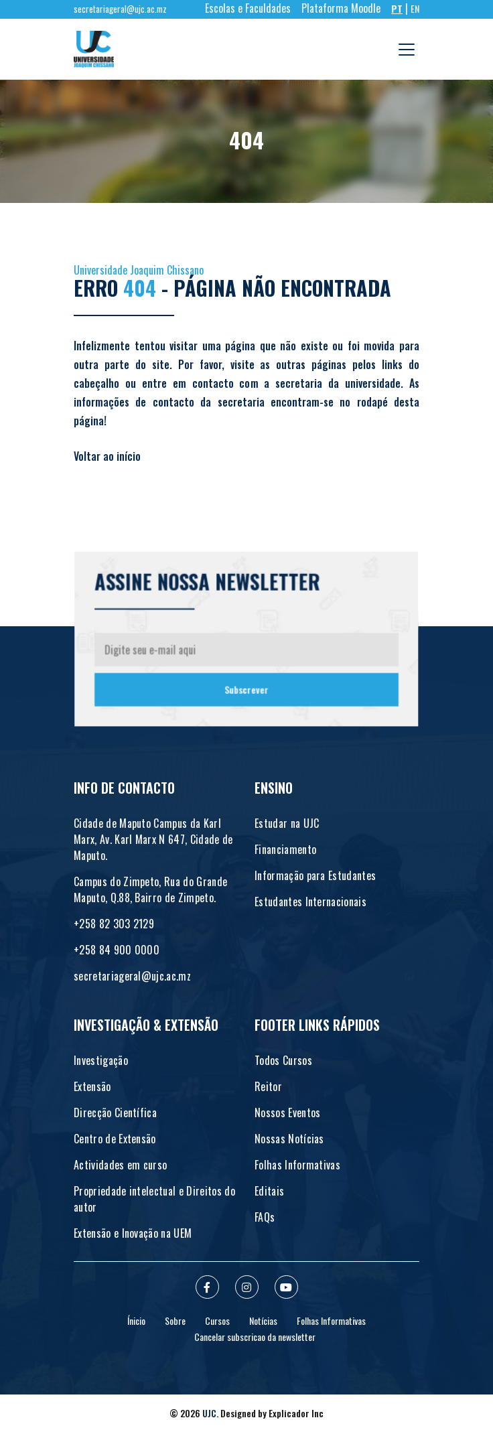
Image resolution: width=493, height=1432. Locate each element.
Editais (269, 1191)
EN (415, 8)
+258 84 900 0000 (116, 950)
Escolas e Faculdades (248, 8)
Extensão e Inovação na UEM (133, 1233)
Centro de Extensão (115, 1139)
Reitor (268, 1086)
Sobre (175, 1320)
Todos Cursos (283, 1060)
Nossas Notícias (289, 1139)
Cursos (217, 1320)
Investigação (101, 1060)
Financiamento (285, 849)
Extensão (92, 1086)
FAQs (265, 1217)
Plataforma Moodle (340, 8)
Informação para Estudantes (315, 875)
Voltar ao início (107, 456)
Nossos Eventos (287, 1112)
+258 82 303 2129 (114, 924)
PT (397, 8)
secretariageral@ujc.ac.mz (120, 9)
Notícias (263, 1320)
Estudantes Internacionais (310, 901)
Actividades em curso (120, 1165)
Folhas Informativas (297, 1165)
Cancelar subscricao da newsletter (254, 1337)
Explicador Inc (296, 1413)
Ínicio (136, 1320)
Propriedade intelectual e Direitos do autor (154, 1199)
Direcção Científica (115, 1112)
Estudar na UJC (287, 823)
